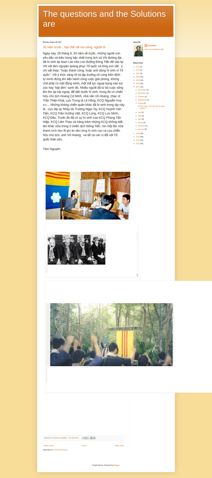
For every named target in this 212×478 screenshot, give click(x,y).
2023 (138, 67)
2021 (138, 73)
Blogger (116, 465)
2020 (138, 77)
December (142, 90)
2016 (138, 133)
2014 (138, 140)
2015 (138, 137)
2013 (138, 144)
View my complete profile (154, 49)
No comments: (74, 438)
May (140, 116)
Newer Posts (48, 446)
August (141, 103)
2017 (138, 87)
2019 (138, 80)
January (141, 129)
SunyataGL (151, 46)
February (141, 126)
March (140, 123)
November (142, 93)
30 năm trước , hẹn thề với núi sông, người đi (74, 47)
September (142, 100)
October (141, 97)
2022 (138, 70)
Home (84, 446)
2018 (138, 84)
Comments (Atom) (60, 450)
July (140, 112)
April (140, 119)
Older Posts (119, 446)
